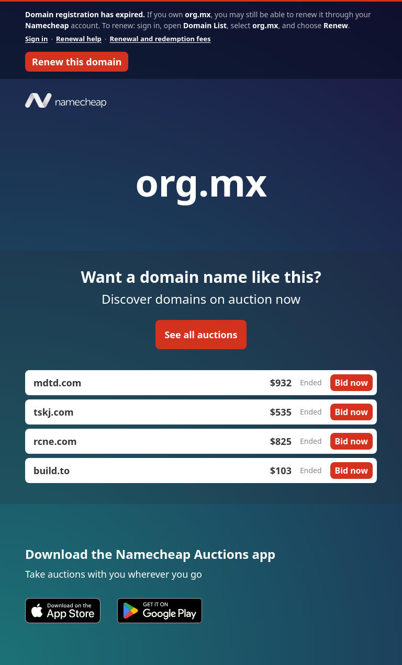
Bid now (351, 382)
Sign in (36, 38)
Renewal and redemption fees (159, 38)
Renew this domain (76, 61)
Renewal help (79, 38)
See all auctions (200, 334)
